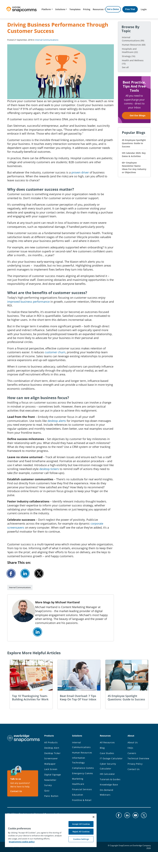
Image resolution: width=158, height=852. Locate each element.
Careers (132, 753)
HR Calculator (107, 773)
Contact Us (16, 791)
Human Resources (133, 44)
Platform (46, 9)
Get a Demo (113, 9)
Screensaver (51, 758)
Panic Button (51, 795)
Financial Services (82, 789)
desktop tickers (49, 469)
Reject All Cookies (81, 831)
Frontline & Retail (81, 800)
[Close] (93, 817)
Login (144, 9)
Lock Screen (50, 769)
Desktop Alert (51, 747)
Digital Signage (52, 774)
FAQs (130, 747)
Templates (75, 9)
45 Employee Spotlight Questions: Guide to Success (134, 143)
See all (125, 67)
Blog (102, 747)
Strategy (128, 56)
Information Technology (78, 760)
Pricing (86, 9)
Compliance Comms (83, 767)
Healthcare (78, 783)
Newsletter (50, 779)
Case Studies (107, 753)
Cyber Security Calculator (108, 766)
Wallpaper (50, 763)
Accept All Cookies (81, 824)
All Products (51, 742)
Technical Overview (138, 758)
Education (77, 794)
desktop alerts (57, 421)
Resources (98, 9)
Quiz (46, 790)
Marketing (77, 778)
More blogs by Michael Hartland (57, 602)
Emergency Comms (82, 773)
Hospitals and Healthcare (130, 50)
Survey (48, 785)
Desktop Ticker (52, 753)
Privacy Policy (135, 763)
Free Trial (130, 9)
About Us (133, 742)
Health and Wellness (132, 62)
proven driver (80, 172)
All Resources (107, 742)
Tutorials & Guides (110, 779)
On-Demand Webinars (106, 792)
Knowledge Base (109, 784)
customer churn (55, 352)
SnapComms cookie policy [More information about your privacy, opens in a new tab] (22, 841)
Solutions (60, 9)
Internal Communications (46, 39)
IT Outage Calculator (111, 758)
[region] (51, 830)
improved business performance (28, 301)
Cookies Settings (81, 839)
